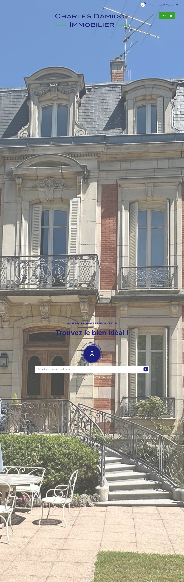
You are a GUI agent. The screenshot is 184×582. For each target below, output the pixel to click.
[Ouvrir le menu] (167, 15)
